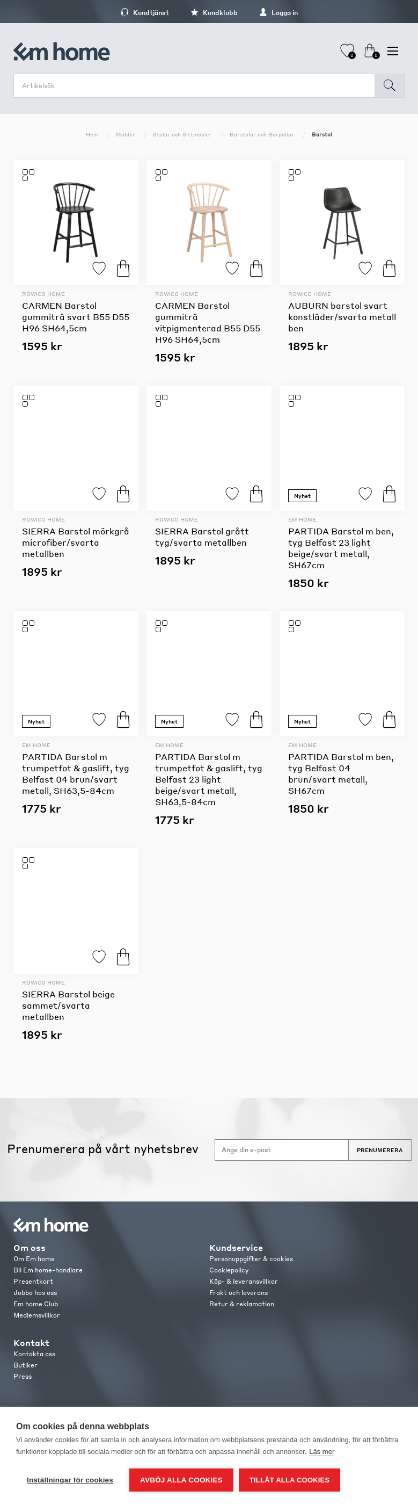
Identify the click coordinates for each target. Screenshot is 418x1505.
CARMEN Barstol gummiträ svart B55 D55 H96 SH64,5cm (75, 317)
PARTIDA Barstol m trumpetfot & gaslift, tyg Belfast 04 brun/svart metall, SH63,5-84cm (75, 773)
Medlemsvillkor (36, 1315)
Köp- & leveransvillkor (243, 1281)
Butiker (25, 1365)
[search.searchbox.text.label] (196, 86)
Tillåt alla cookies (289, 1480)
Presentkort (33, 1281)
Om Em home (34, 1259)
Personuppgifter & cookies (251, 1259)
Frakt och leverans (238, 1293)
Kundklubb (214, 13)
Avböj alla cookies (181, 1480)
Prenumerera (380, 1150)
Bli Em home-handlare (48, 1270)
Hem (92, 134)
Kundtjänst (145, 13)
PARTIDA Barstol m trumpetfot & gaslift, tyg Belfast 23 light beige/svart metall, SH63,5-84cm (208, 779)
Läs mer (321, 1452)
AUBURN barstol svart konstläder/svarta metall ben (342, 317)
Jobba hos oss (35, 1293)
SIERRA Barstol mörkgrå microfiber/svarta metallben (75, 542)
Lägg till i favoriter (99, 268)
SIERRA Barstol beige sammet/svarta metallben (68, 1005)
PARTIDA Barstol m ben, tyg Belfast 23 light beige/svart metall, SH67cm (341, 547)
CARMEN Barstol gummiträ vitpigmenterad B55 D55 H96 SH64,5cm (207, 322)
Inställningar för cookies (70, 1480)
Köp (123, 268)
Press (22, 1376)
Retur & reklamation (241, 1304)
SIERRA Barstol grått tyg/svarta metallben (202, 536)
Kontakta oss (34, 1354)
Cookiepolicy (228, 1270)
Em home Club (35, 1304)
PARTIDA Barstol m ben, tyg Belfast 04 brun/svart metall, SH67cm (341, 773)
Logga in (278, 13)
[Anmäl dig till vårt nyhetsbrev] (282, 1150)
